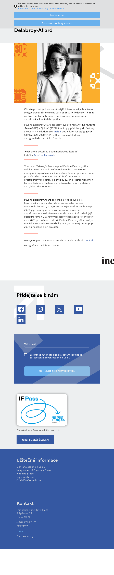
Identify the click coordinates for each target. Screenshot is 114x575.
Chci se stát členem (35, 440)
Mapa (20, 531)
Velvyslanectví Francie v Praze (34, 470)
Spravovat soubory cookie (57, 23)
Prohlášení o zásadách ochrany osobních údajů (41, 8)
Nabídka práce (25, 473)
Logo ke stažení (25, 477)
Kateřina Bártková (43, 155)
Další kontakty (25, 536)
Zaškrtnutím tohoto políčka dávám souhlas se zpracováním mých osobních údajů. (56, 356)
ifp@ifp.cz (22, 525)
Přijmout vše (57, 15)
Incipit (57, 131)
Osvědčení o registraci (29, 480)
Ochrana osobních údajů (31, 467)
